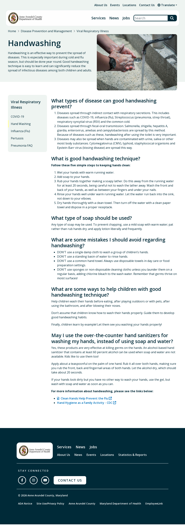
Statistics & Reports (132, 456)
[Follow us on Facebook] (22, 482)
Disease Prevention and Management (46, 31)
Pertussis (17, 140)
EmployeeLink (154, 505)
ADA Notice (25, 505)
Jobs (126, 18)
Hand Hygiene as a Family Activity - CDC (84, 404)
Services (98, 18)
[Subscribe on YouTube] (45, 482)
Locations (129, 5)
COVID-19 (17, 118)
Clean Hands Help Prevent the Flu (84, 400)
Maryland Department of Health (120, 505)
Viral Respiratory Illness (93, 31)
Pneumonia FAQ (22, 147)
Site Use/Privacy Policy (50, 505)
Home (12, 31)
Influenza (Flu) (20, 133)
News (114, 18)
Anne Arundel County (82, 505)
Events (115, 5)
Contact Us (147, 5)
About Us (100, 5)
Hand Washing (21, 125)
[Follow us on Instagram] (34, 482)
